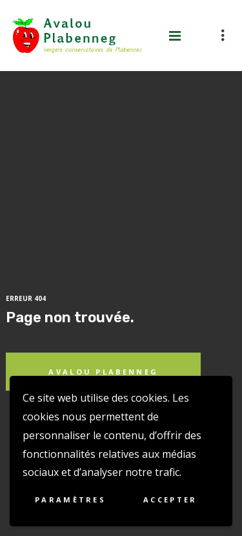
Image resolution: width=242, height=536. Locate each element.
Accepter (170, 499)
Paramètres (70, 499)
